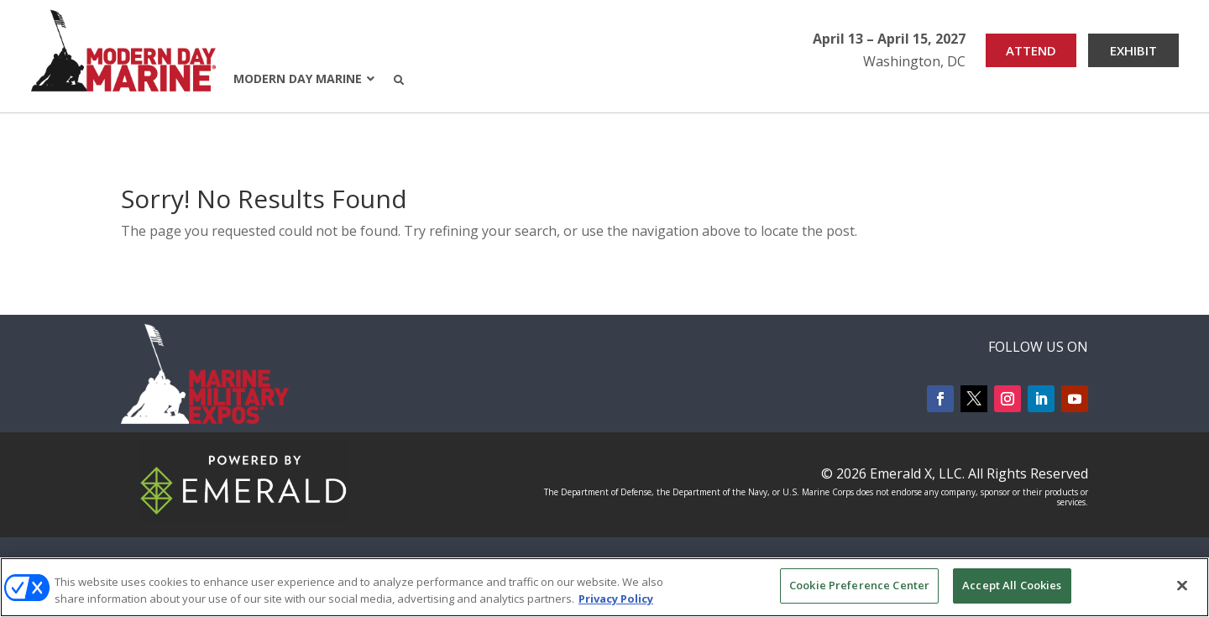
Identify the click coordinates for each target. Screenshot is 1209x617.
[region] (604, 587)
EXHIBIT (1133, 50)
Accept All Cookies (1011, 585)
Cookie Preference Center (859, 585)
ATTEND (1031, 50)
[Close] (1182, 585)
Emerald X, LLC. (917, 473)
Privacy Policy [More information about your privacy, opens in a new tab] (615, 598)
